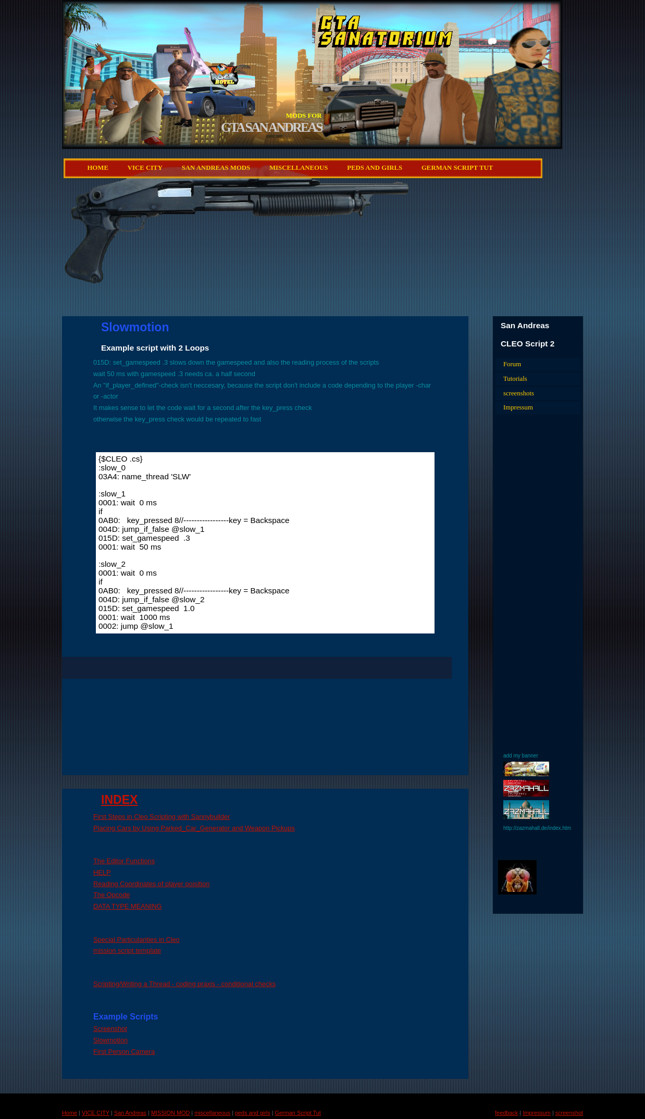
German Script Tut (457, 167)
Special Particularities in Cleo (136, 939)
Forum (512, 364)
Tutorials (515, 378)
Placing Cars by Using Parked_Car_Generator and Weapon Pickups (194, 828)
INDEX (119, 799)
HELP (101, 872)
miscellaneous (298, 167)
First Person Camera (124, 1051)
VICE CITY (145, 167)
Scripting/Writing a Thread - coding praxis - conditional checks (184, 984)
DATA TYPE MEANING (127, 906)
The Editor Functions (124, 861)
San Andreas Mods (216, 167)
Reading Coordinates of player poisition (151, 884)
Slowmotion (110, 1040)
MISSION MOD (170, 1113)
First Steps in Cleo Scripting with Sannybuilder (161, 816)
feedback (506, 1113)
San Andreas (130, 1113)
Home (97, 167)
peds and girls (374, 167)
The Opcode (111, 895)
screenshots (518, 393)
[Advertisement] (347, 268)
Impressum (518, 407)
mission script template (127, 950)
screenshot (569, 1113)
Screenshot (110, 1029)
